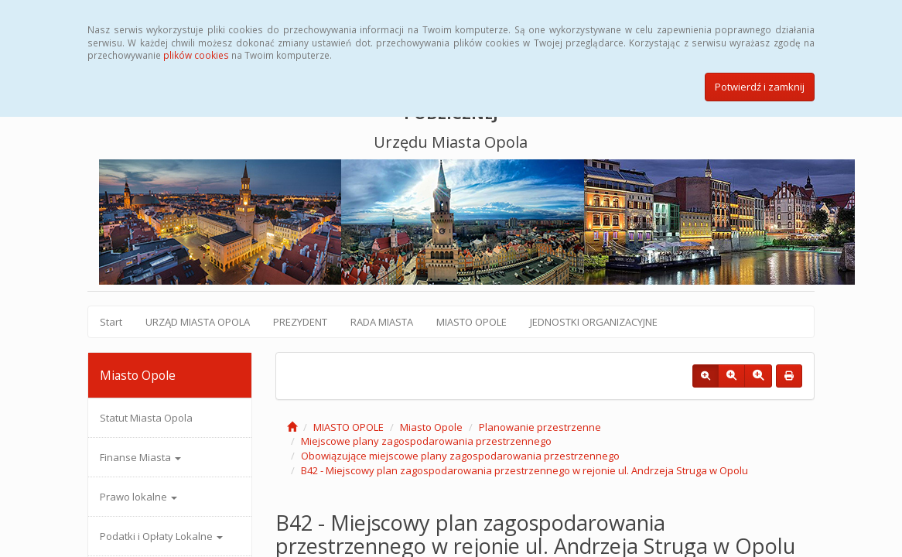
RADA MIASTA (381, 322)
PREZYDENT (300, 322)
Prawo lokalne (138, 497)
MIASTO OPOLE (471, 322)
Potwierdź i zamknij (760, 87)
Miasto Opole (431, 427)
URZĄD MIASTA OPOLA (197, 322)
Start (111, 322)
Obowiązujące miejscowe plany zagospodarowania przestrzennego (460, 456)
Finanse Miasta (140, 457)
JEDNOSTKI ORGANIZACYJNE (594, 322)
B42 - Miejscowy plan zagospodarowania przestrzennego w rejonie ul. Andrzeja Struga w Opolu (524, 470)
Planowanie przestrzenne (540, 427)
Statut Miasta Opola (146, 418)
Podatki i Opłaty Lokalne (161, 536)
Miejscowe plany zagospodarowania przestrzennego (426, 441)
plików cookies (196, 55)
